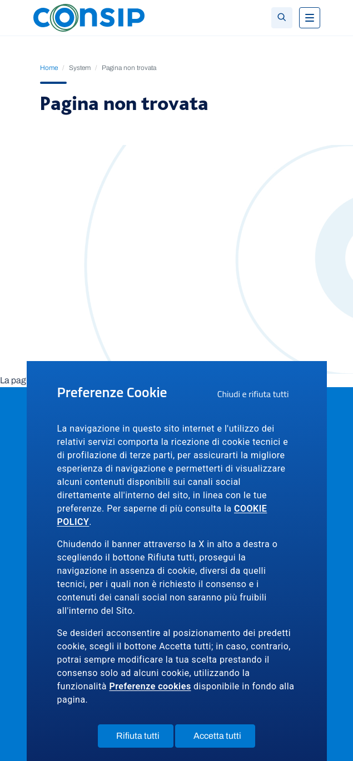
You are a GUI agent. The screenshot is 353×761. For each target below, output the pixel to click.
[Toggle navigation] (309, 17)
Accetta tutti (224, 738)
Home (49, 68)
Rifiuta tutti (144, 738)
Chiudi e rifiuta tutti (256, 395)
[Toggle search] (281, 17)
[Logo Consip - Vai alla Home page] (89, 17)
